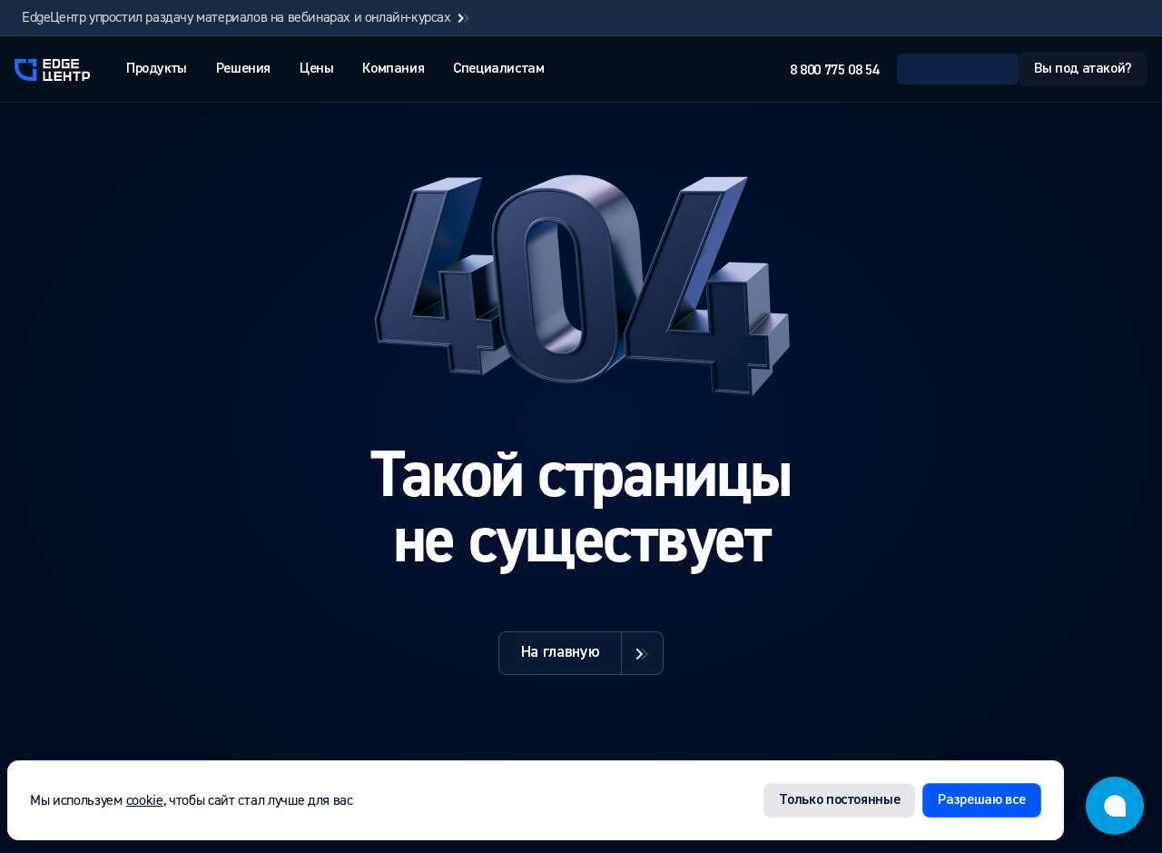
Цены (316, 69)
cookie (144, 800)
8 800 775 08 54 (834, 71)
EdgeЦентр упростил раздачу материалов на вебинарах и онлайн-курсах (247, 17)
